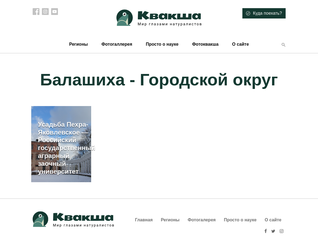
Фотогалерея (202, 220)
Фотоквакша (205, 44)
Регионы (78, 44)
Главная (144, 220)
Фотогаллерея (116, 44)
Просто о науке (162, 44)
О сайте (240, 44)
